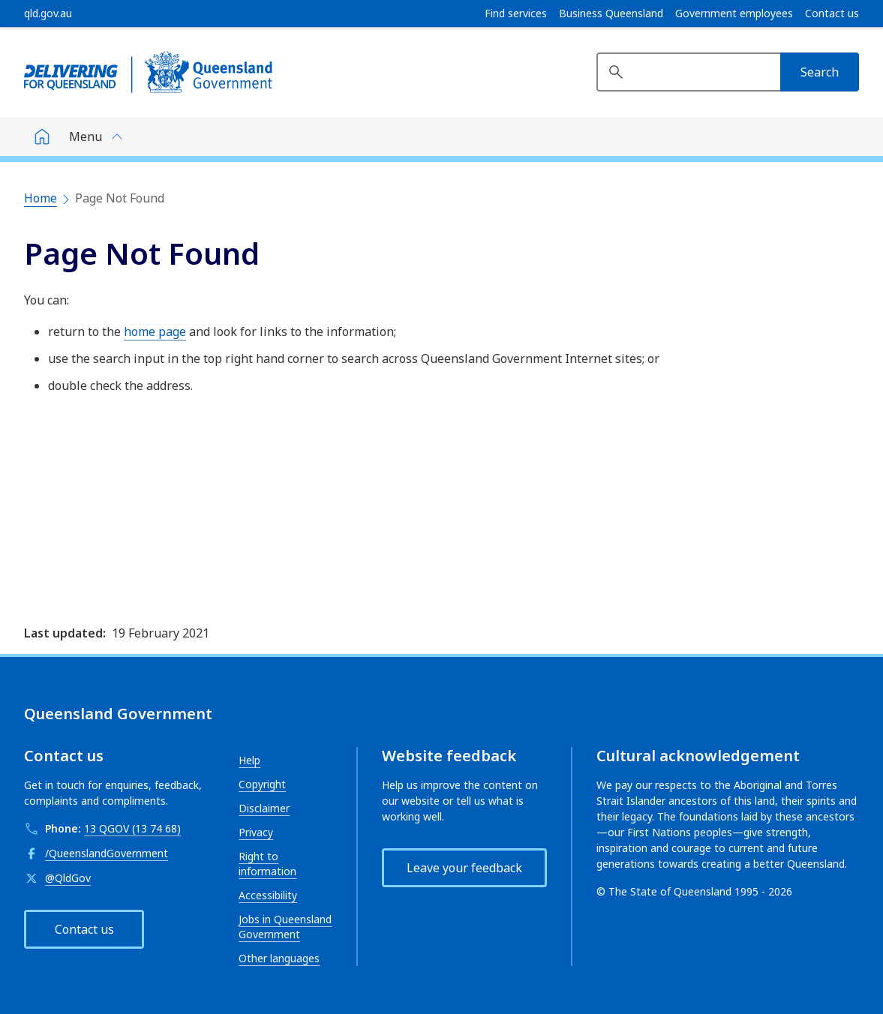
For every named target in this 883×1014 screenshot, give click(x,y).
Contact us (832, 13)
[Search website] (688, 72)
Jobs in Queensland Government (285, 926)
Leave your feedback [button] (464, 868)
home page (155, 331)
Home (40, 198)
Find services (516, 13)
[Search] (819, 72)
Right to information (267, 863)
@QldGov (68, 878)
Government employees (734, 13)
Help (249, 760)
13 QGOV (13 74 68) (132, 828)
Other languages (279, 958)
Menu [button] (85, 136)
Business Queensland (611, 13)
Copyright (262, 784)
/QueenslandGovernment (106, 853)
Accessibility (268, 895)
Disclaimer (264, 808)
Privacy (256, 832)
